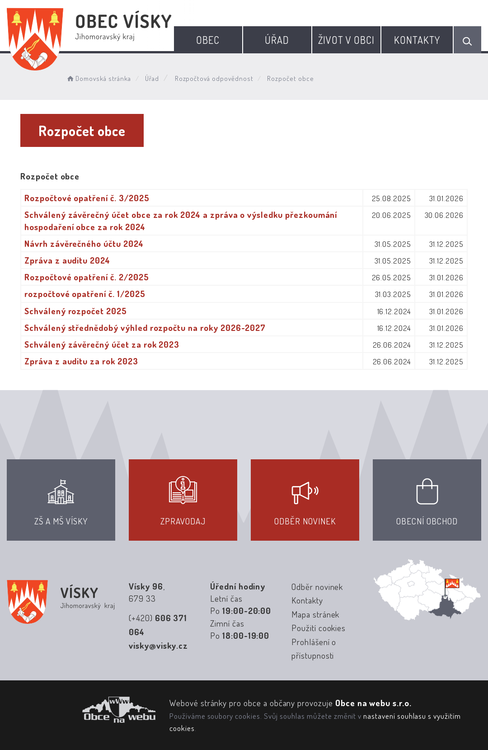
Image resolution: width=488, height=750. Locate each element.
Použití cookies (318, 627)
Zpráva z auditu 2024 (67, 260)
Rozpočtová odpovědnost (214, 78)
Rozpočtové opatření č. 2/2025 (86, 277)
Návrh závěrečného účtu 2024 (84, 243)
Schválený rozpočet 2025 (75, 310)
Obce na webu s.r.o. (373, 702)
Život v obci (346, 39)
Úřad (277, 39)
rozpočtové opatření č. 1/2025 (84, 293)
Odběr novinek (317, 586)
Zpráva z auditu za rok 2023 (81, 361)
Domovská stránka (98, 78)
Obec (208, 39)
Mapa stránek (315, 614)
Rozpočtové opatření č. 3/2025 (87, 197)
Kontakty (417, 39)
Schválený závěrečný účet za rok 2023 (101, 344)
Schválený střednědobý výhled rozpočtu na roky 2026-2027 (145, 327)
